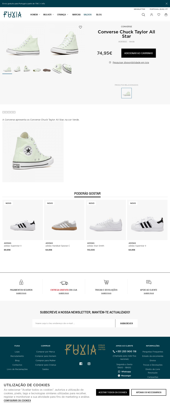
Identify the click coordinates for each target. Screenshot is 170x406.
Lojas (17, 352)
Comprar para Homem (45, 356)
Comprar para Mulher (46, 360)
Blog (17, 360)
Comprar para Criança (45, 365)
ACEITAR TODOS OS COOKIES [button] (113, 392)
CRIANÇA (61, 15)
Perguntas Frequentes (153, 352)
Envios (153, 360)
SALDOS (88, 15)
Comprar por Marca (45, 352)
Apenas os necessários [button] (148, 392)
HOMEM (34, 15)
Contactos (17, 365)
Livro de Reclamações (17, 369)
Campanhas (152, 377)
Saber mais (21, 293)
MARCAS (76, 15)
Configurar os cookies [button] (17, 400)
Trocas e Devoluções (152, 365)
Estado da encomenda (152, 356)
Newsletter (139, 9)
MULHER (47, 15)
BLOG (99, 15)
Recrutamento (17, 356)
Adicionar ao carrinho (138, 53)
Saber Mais (64, 293)
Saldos (45, 369)
